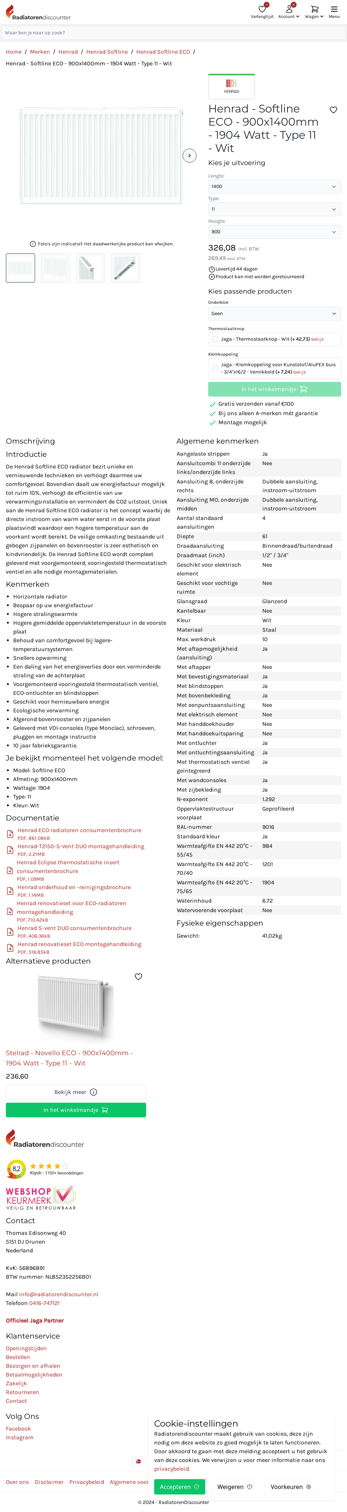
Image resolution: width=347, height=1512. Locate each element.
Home (14, 51)
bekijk (317, 339)
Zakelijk (16, 1383)
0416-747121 (44, 1302)
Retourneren (22, 1392)
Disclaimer (49, 1481)
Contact (16, 1400)
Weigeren (234, 1487)
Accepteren (179, 1487)
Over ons (17, 1481)
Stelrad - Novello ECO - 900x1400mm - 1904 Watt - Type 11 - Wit (69, 1058)
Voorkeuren (291, 1487)
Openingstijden (26, 1348)
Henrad (68, 51)
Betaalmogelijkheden (34, 1374)
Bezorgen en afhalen (33, 1365)
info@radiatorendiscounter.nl (58, 1294)
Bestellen (18, 1357)
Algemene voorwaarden (141, 1481)
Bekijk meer (76, 1092)
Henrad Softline (107, 51)
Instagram (20, 1437)
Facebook (18, 1428)
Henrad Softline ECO (163, 51)
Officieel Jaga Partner (35, 1320)
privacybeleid (171, 1468)
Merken (40, 51)
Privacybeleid (86, 1481)
